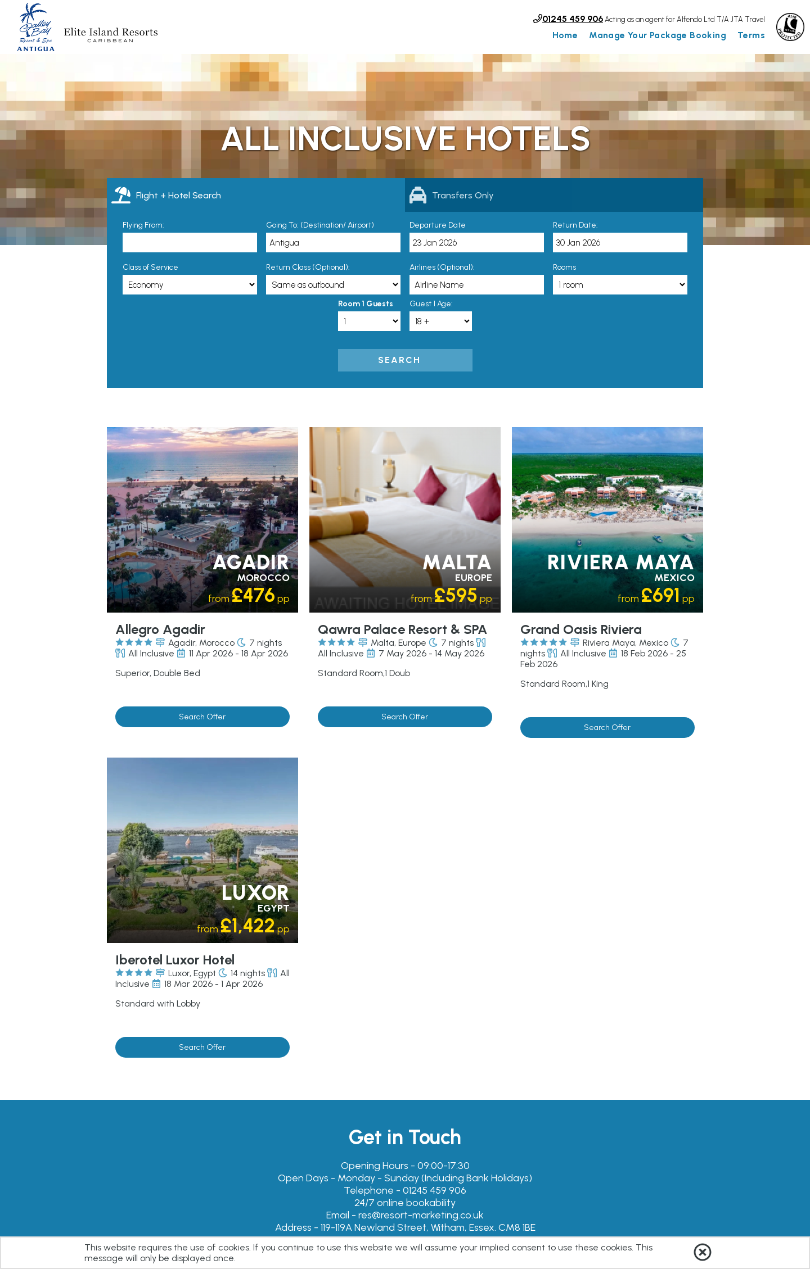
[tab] (256, 195)
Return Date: (575, 225)
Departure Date (438, 225)
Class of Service (150, 267)
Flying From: (143, 225)
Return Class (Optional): (308, 267)
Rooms (564, 267)
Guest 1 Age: (431, 304)
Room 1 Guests (365, 304)
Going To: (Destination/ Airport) (320, 225)
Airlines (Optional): (442, 267)
